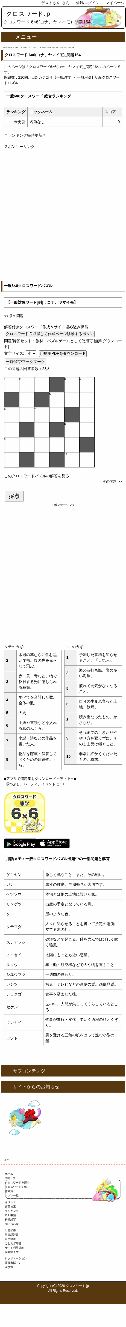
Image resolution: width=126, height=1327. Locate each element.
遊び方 (9, 1267)
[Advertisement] (63, 212)
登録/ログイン (88, 3)
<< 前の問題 (14, 316)
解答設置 (10, 1219)
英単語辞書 (12, 1234)
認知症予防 (12, 1252)
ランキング (12, 1210)
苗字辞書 (10, 1238)
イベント (10, 1202)
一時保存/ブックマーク (25, 361)
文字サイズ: (14, 353)
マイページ (115, 3)
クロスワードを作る (17, 1186)
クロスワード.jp (28, 13)
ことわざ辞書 (13, 1243)
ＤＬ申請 (10, 1215)
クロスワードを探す (17, 1182)
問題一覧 (10, 1178)
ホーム (9, 1173)
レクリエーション (16, 1258)
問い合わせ (12, 1223)
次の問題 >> (112, 481)
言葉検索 (10, 1206)
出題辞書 (10, 1230)
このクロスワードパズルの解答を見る (36, 476)
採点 (14, 496)
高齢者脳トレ (13, 1262)
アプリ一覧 (12, 1195)
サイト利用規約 (14, 1247)
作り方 (9, 1191)
